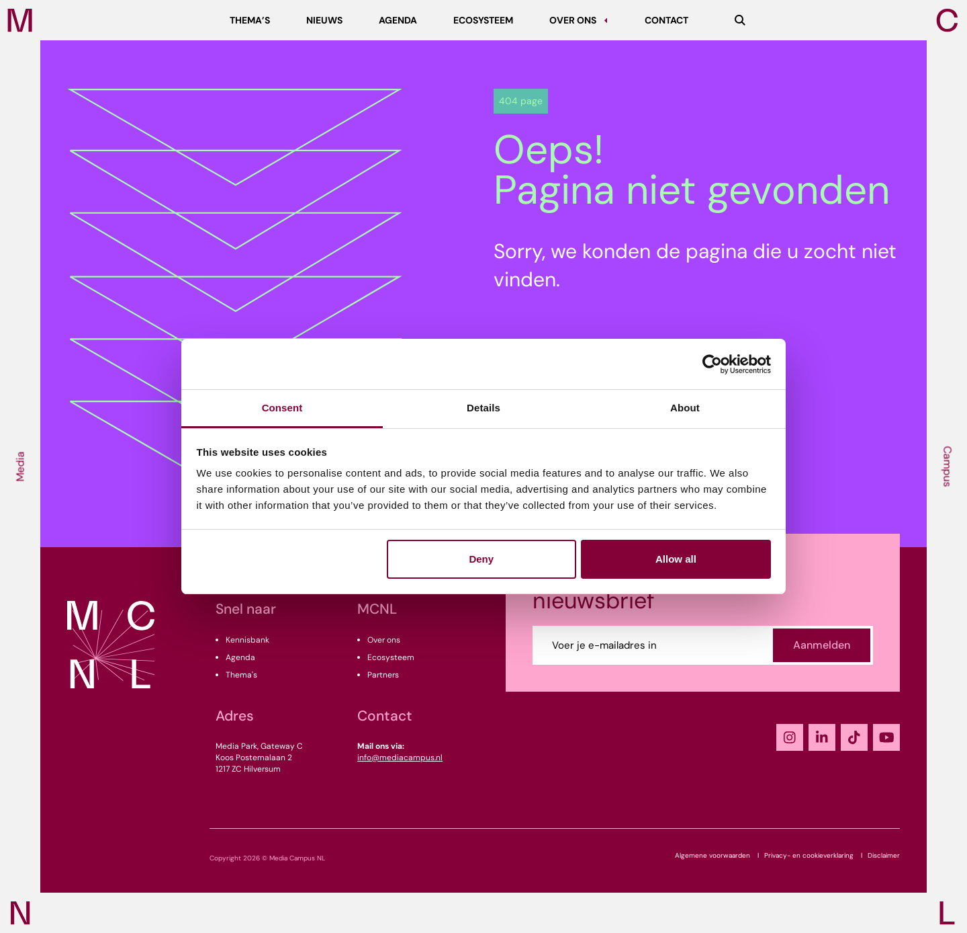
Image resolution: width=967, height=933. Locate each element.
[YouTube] (886, 737)
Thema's (241, 675)
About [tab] (685, 407)
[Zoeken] (740, 20)
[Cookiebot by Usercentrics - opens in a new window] (712, 364)
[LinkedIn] (822, 737)
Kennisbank (247, 640)
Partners (383, 675)
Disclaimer (884, 855)
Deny (481, 559)
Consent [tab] (282, 407)
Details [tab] (483, 407)
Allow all (675, 559)
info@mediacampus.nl (400, 757)
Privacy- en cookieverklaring (809, 855)
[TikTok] (854, 737)
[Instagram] (789, 737)
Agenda (240, 657)
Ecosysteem (390, 657)
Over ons (383, 640)
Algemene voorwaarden (712, 855)
